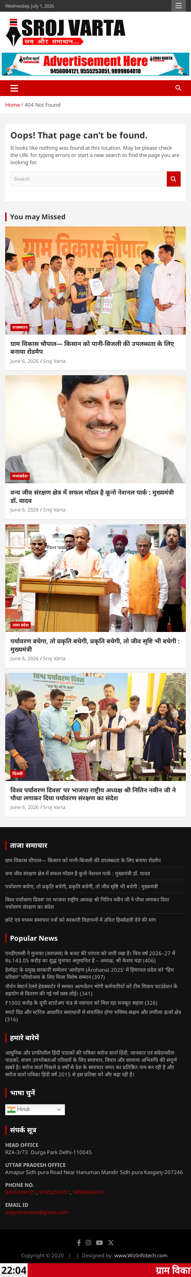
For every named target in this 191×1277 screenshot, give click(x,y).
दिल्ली (17, 774)
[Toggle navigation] (14, 88)
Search (174, 179)
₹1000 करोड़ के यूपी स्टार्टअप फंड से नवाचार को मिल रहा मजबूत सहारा (74, 1002)
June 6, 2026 (24, 361)
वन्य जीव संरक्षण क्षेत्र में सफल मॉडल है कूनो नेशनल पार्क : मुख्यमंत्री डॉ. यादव (92, 496)
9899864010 (88, 1192)
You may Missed (38, 216)
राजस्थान (19, 327)
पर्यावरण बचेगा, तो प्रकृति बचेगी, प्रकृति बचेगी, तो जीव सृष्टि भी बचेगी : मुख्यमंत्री (95, 645)
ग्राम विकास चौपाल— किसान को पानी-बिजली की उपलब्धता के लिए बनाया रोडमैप (92, 347)
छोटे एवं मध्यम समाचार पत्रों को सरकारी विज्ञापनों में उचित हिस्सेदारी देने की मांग (80, 919)
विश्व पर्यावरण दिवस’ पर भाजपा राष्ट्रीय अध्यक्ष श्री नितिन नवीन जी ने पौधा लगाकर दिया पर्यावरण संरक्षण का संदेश (93, 794)
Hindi (18, 1110)
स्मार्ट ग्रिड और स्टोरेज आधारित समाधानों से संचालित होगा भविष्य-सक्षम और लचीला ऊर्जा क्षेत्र (93, 1012)
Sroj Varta (54, 361)
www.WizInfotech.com (141, 1255)
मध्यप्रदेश (20, 476)
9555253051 (54, 1192)
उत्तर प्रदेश (20, 625)
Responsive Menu (178, 6)
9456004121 (20, 1192)
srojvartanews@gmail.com (36, 1212)
